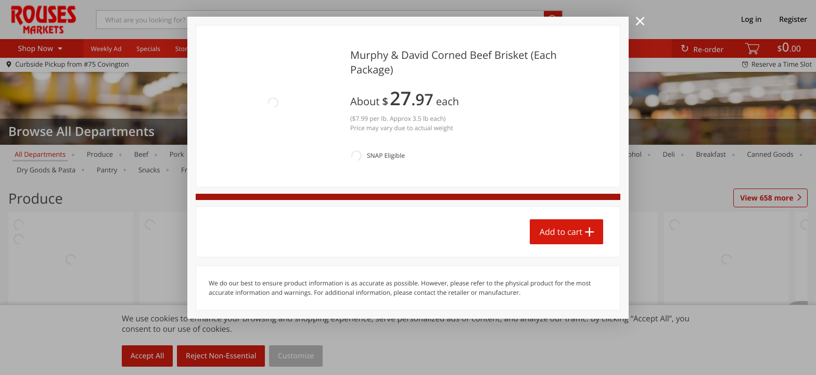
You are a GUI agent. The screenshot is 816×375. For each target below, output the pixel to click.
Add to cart (561, 180)
